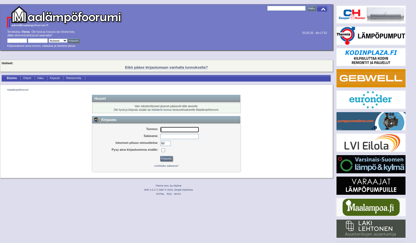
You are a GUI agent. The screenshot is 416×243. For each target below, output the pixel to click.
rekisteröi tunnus (161, 109)
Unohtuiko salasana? (166, 165)
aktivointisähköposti (26, 35)
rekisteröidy (67, 31)
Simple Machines (183, 189)
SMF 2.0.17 (150, 189)
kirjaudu (51, 31)
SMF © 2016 (166, 189)
